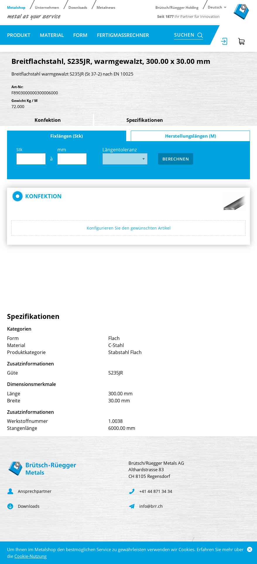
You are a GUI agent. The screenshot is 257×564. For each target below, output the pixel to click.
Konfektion (48, 120)
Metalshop (16, 7)
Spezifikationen (144, 120)
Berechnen (175, 159)
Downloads (77, 7)
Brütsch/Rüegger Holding (176, 7)
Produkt (18, 35)
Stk (31, 156)
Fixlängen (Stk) (66, 136)
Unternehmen (47, 7)
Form (80, 35)
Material (52, 35)
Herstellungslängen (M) (190, 136)
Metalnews (106, 7)
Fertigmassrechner (123, 35)
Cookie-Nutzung (30, 556)
